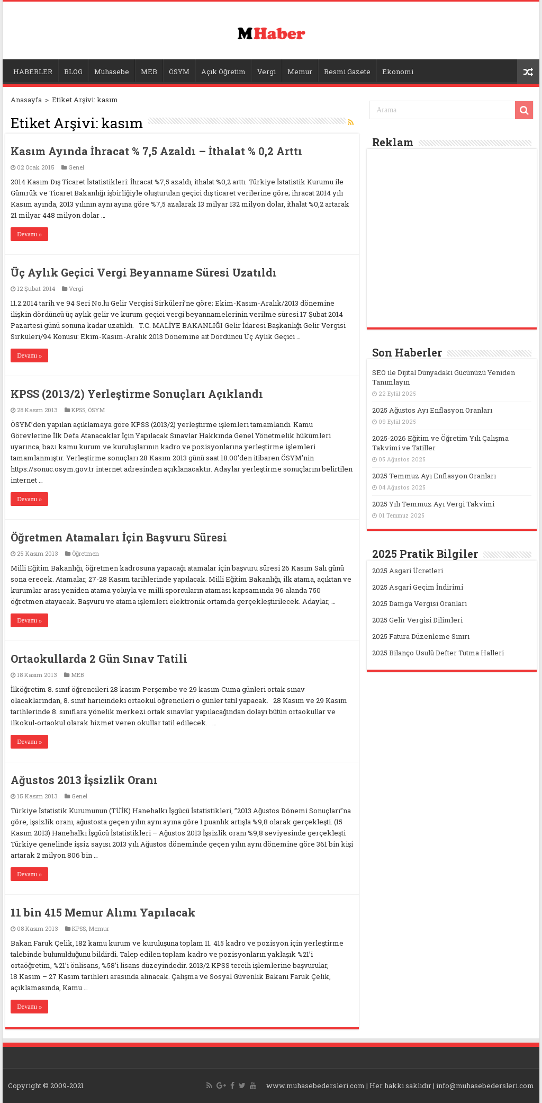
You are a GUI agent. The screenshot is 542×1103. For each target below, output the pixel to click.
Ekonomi (397, 71)
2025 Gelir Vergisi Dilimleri (417, 620)
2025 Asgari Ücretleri (407, 570)
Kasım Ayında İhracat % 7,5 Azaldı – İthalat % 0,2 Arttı (156, 151)
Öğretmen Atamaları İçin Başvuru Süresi (119, 537)
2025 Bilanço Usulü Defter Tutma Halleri (438, 652)
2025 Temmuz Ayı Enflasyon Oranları (434, 476)
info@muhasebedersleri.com (485, 1085)
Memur (299, 71)
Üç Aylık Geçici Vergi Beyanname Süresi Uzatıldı (144, 272)
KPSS (78, 410)
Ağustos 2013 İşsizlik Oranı (84, 780)
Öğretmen (85, 553)
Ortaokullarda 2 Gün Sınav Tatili (99, 658)
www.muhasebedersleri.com (315, 1085)
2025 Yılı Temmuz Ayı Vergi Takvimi (433, 504)
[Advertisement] (451, 239)
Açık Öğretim (223, 71)
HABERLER (32, 71)
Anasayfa (26, 99)
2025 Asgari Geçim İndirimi (417, 587)
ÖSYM (179, 71)
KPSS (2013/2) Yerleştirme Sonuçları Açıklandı (137, 394)
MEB (149, 71)
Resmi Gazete (347, 71)
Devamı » (29, 234)
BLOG (73, 71)
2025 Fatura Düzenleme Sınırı (420, 636)
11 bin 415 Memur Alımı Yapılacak (103, 912)
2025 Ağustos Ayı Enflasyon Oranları (432, 410)
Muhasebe (111, 71)
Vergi (266, 71)
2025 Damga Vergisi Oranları (419, 603)
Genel (76, 167)
